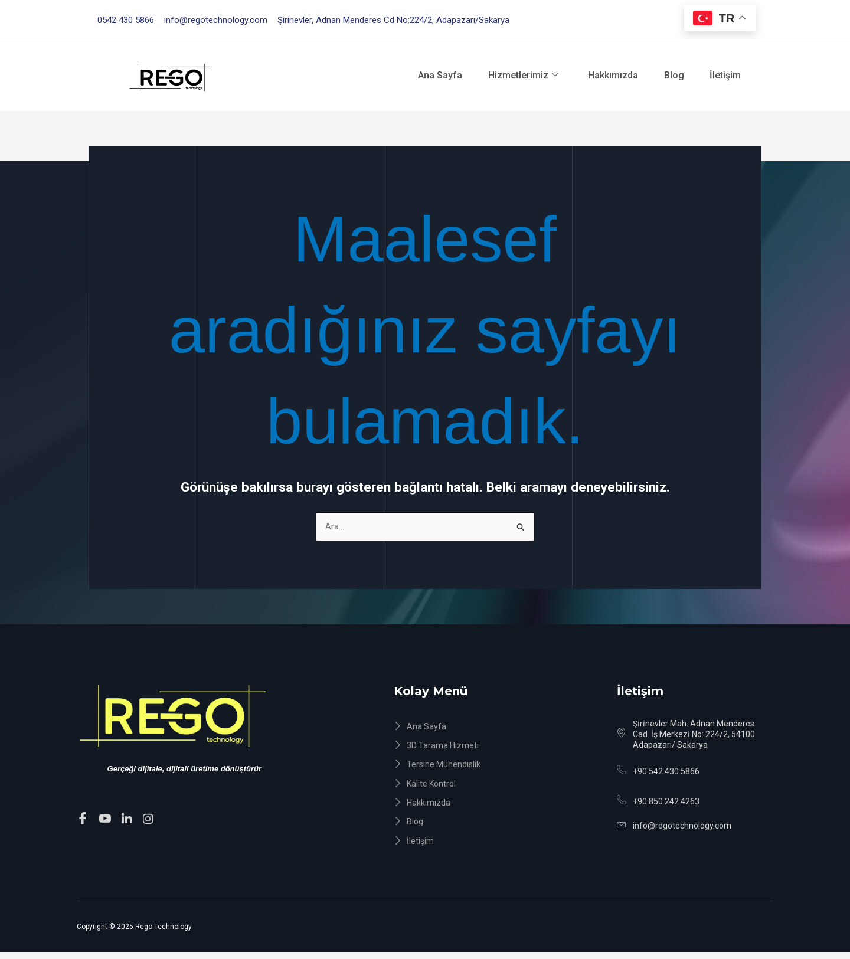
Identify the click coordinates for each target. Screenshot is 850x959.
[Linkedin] (129, 819)
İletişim (728, 75)
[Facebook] (84, 819)
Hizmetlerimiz (515, 75)
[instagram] (150, 819)
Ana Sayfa (428, 75)
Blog (673, 75)
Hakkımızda (608, 75)
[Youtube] (107, 819)
